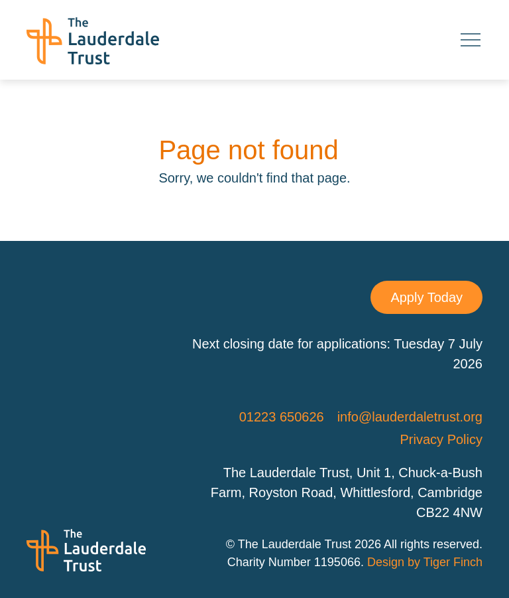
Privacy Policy (441, 439)
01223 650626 (281, 417)
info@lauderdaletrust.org (409, 417)
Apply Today (426, 297)
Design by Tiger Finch (424, 562)
